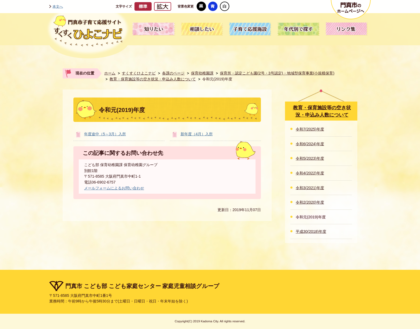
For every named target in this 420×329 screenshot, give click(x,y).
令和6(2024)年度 (310, 144)
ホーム (109, 73)
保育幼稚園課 (202, 73)
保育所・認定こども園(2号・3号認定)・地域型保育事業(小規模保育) (277, 73)
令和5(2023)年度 (310, 158)
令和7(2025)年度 (310, 129)
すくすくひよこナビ (139, 73)
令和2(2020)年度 (310, 202)
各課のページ (173, 73)
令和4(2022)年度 (310, 173)
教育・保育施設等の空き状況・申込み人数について (153, 79)
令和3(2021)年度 (310, 188)
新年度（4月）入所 (197, 134)
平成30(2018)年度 (311, 231)
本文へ (57, 6)
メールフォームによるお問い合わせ (114, 188)
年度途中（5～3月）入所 (105, 134)
